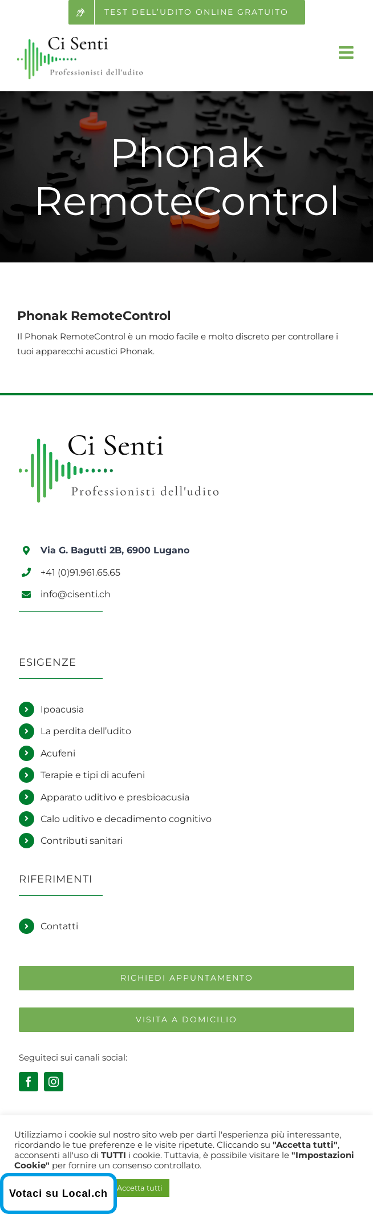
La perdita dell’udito (85, 731)
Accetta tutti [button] (140, 1187)
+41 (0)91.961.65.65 (80, 572)
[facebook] (28, 1081)
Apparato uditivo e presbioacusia (114, 797)
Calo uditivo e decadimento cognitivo (126, 819)
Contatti (59, 926)
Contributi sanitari (81, 840)
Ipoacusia (62, 709)
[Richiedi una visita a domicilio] (187, 1019)
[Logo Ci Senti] (118, 440)
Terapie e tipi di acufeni (92, 775)
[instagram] (53, 1081)
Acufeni (57, 753)
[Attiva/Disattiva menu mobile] (347, 52)
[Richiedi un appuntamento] (187, 978)
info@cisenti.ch (75, 594)
